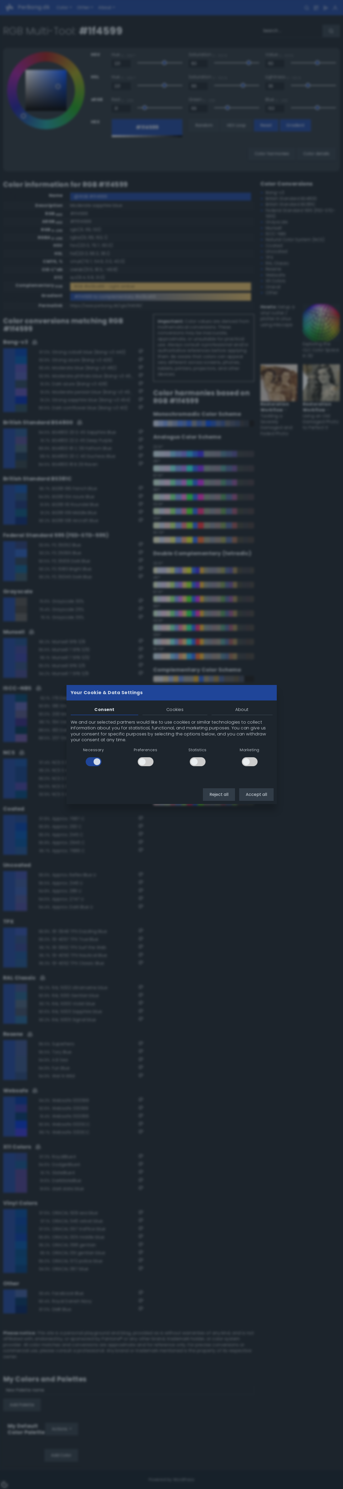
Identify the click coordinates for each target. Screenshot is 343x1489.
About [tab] (241, 710)
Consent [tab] (104, 710)
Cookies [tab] (174, 710)
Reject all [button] (218, 794)
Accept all (256, 794)
